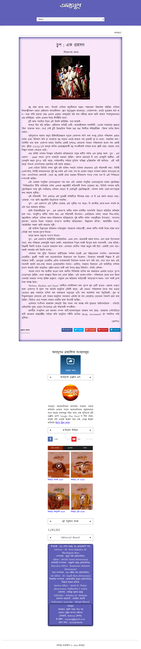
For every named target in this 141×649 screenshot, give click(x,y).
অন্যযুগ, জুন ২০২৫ (78, 511)
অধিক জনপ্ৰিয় (55, 448)
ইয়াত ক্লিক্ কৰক (62, 422)
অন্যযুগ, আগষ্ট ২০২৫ (55, 479)
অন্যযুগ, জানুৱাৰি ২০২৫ (56, 511)
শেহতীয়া (70, 448)
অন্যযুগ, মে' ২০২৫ (78, 479)
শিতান (85, 448)
